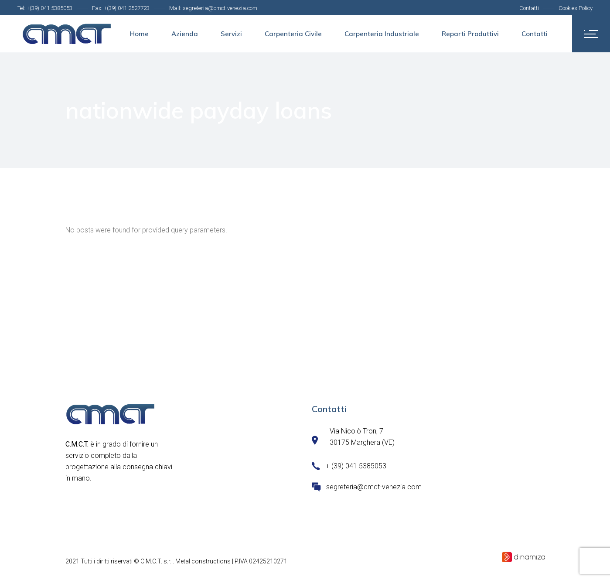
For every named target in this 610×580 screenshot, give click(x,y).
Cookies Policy (576, 8)
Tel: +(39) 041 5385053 (44, 8)
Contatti (529, 8)
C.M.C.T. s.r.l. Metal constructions (185, 561)
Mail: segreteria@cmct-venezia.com (213, 8)
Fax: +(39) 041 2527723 (121, 8)
